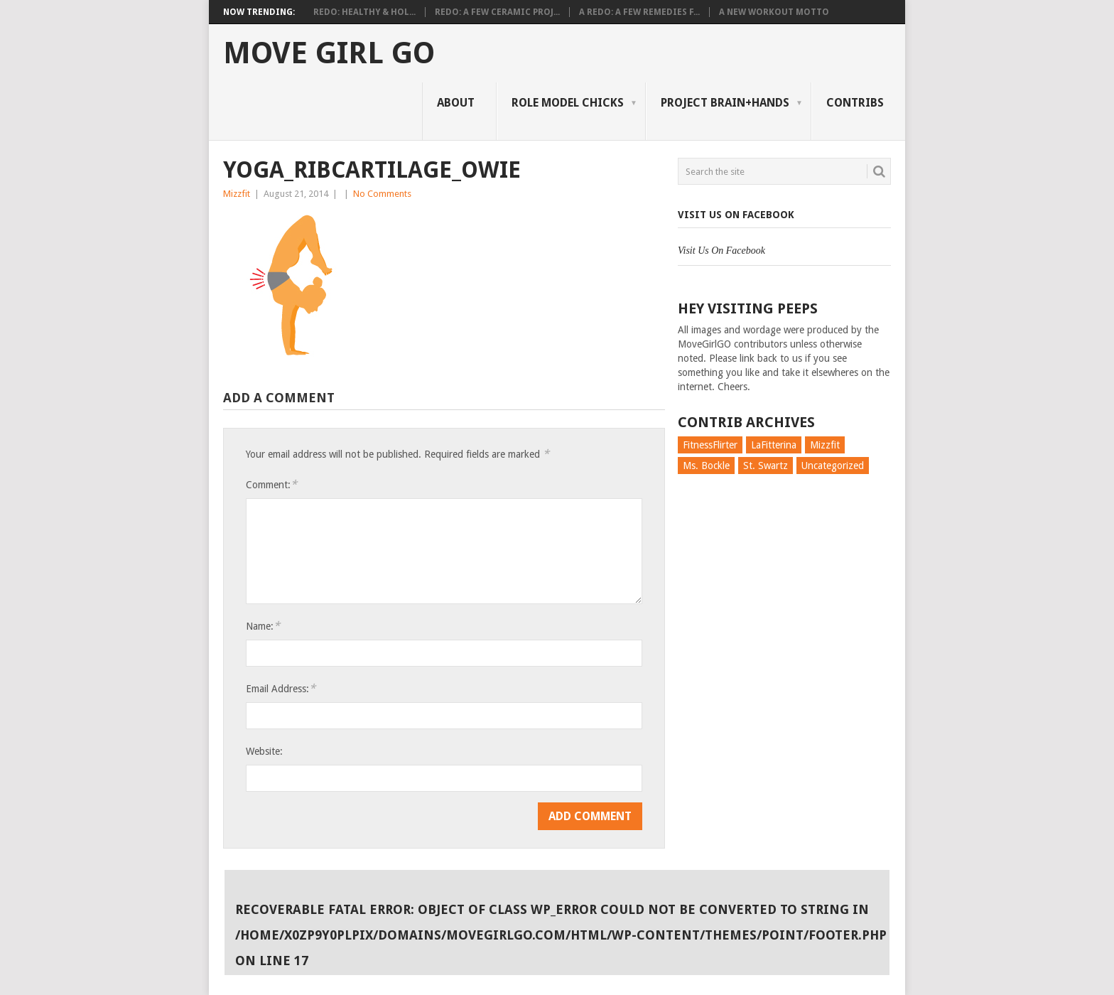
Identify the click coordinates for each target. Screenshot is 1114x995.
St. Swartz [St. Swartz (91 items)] (765, 465)
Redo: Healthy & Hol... (364, 12)
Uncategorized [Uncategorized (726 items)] (832, 465)
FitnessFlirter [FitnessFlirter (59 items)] (710, 445)
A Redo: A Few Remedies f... (639, 12)
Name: (263, 626)
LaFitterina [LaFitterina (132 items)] (773, 445)
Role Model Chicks (568, 102)
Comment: (271, 484)
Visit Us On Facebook (736, 214)
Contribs (855, 102)
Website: (264, 751)
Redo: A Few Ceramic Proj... (497, 12)
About (456, 102)
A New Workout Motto (774, 12)
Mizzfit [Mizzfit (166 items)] (825, 445)
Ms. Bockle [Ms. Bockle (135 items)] (706, 465)
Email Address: (280, 688)
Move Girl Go (329, 53)
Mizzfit (236, 193)
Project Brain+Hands (725, 102)
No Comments (382, 193)
